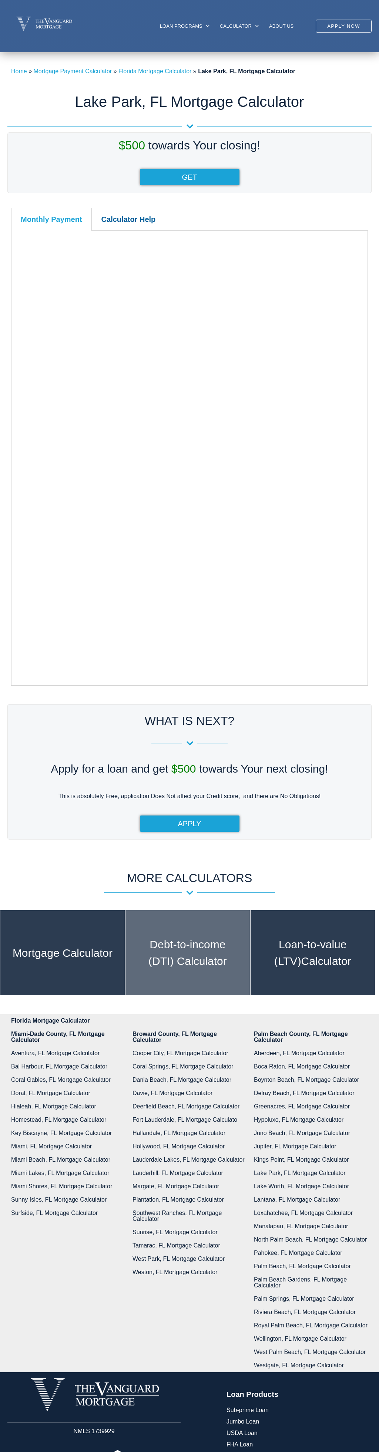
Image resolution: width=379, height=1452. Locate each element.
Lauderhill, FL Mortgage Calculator (178, 964)
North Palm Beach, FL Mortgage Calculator (310, 1031)
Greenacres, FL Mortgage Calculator (302, 898)
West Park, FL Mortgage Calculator (179, 1050)
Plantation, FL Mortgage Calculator (178, 991)
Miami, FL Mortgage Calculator (51, 938)
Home (19, 71)
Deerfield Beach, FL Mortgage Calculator (186, 898)
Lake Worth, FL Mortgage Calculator (301, 978)
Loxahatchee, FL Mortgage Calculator (303, 1004)
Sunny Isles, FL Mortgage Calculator (59, 991)
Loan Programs (184, 26)
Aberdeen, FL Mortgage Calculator (299, 844)
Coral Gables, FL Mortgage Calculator (61, 871)
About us (281, 26)
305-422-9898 (253, 1343)
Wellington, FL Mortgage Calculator (300, 1130)
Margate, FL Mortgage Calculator (176, 978)
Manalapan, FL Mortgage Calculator (301, 1017)
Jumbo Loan (243, 1213)
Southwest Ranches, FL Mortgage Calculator (177, 1007)
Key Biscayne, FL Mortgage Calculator (61, 924)
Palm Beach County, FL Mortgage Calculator (301, 828)
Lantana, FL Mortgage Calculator (297, 991)
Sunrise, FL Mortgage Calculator (175, 1023)
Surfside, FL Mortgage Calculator (54, 1004)
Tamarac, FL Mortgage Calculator (176, 1037)
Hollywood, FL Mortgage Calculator (179, 938)
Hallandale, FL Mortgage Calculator (179, 924)
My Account (59, 1326)
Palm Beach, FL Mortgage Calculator (302, 1057)
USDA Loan (242, 1224)
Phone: (253, 1331)
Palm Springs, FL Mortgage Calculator (304, 1090)
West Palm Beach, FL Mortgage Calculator (310, 1143)
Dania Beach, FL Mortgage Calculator (182, 871)
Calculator (239, 26)
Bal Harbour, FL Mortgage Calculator (59, 858)
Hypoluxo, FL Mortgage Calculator (298, 911)
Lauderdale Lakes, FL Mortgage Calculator (189, 951)
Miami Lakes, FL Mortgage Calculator (60, 964)
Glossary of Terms (68, 1360)
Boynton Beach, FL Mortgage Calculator (306, 871)
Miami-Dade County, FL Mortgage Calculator (58, 828)
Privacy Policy (62, 1371)
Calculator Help (128, 219)
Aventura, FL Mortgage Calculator (55, 844)
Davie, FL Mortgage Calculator (172, 884)
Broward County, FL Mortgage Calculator (175, 828)
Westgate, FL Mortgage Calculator (299, 1157)
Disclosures (59, 1348)
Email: (252, 1358)
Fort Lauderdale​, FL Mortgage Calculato (185, 911)
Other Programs (248, 1270)
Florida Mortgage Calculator (154, 71)
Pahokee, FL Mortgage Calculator (298, 1044)
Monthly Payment (51, 219)
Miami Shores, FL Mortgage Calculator (61, 978)
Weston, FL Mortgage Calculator (175, 1063)
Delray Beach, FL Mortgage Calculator (304, 884)
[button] (344, 26)
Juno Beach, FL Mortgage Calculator (302, 924)
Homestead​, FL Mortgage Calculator (58, 911)
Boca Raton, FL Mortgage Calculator (302, 858)
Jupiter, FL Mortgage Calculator (295, 938)
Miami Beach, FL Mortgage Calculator (60, 951)
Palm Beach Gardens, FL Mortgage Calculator (300, 1074)
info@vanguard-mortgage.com (280, 1372)
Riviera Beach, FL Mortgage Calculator (305, 1103)
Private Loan (243, 1259)
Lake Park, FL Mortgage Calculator (300, 964)
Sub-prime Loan (248, 1201)
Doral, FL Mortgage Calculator (50, 884)
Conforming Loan (249, 1247)
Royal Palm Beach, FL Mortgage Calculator (311, 1117)
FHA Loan (240, 1236)
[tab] (51, 219)
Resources (58, 1337)
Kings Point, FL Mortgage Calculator (301, 951)
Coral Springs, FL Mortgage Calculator (183, 858)
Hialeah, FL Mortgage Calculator (53, 898)
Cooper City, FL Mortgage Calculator (180, 844)
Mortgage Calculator (63, 744)
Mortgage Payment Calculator (72, 71)
